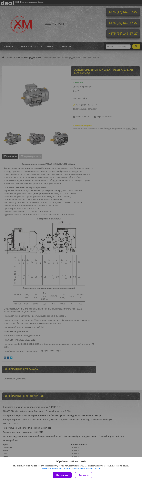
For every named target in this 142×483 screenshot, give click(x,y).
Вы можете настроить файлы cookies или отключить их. (70, 468)
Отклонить (84, 475)
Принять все (62, 475)
